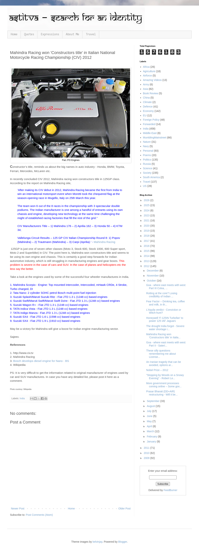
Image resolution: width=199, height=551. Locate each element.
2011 (147, 447)
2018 (147, 235)
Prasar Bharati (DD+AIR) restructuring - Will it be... (162, 393)
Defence (148, 106)
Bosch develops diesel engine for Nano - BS (41, 360)
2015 (147, 250)
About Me (72, 34)
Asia (145, 88)
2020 (147, 225)
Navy (146, 146)
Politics (147, 159)
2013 (147, 261)
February (152, 436)
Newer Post (17, 508)
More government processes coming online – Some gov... (164, 385)
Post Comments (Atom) (39, 514)
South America (151, 177)
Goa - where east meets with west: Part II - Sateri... (166, 344)
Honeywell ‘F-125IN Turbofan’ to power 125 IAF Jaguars (164, 319)
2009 (147, 458)
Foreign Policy (151, 119)
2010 (147, 453)
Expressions (50, 34)
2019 (147, 230)
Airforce (147, 75)
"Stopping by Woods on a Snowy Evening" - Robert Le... (165, 377)
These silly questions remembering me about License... (161, 353)
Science (147, 168)
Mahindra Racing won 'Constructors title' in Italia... (163, 336)
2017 (147, 240)
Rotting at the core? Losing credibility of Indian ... (161, 295)
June (150, 416)
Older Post (124, 508)
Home (14, 34)
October (152, 280)
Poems (147, 155)
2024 (147, 210)
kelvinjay (97, 541)
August (151, 406)
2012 (147, 266)
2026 (147, 200)
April (150, 426)
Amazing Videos (152, 80)
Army (146, 84)
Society (147, 172)
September (153, 401)
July (149, 411)
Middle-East (150, 133)
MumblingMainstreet (154, 137)
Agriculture (149, 71)
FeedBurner (170, 490)
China (146, 97)
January (152, 441)
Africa (146, 66)
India (22, 398)
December (153, 270)
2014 (147, 255)
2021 (147, 220)
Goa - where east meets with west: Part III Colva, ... (166, 287)
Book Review (150, 93)
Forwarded (149, 124)
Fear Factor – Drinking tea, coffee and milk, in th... (165, 303)
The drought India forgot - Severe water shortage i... (165, 328)
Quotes (29, 34)
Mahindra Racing (104, 241)
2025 (147, 205)
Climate (147, 102)
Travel (91, 34)
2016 (147, 245)
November (153, 275)
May (149, 421)
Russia (147, 163)
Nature (147, 141)
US (145, 185)
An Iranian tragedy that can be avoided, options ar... (163, 363)
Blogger (122, 541)
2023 (147, 215)
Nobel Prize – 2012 (157, 370)
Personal (148, 150)
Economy (148, 110)
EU (145, 115)
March (151, 431)
